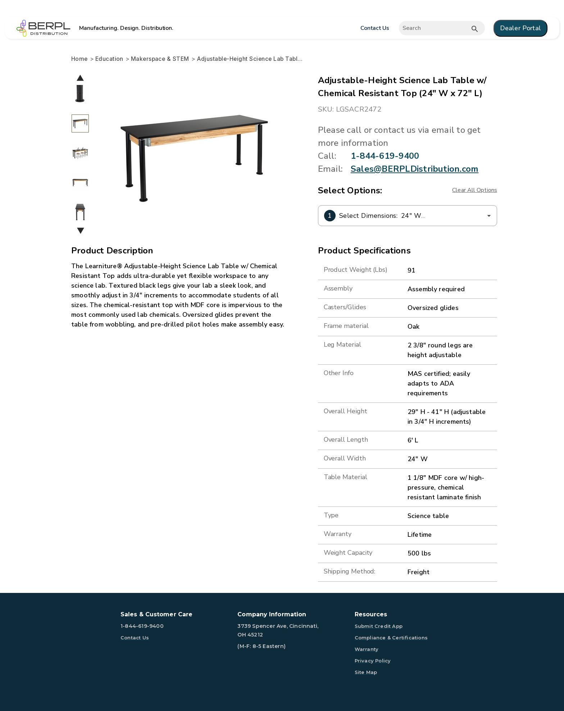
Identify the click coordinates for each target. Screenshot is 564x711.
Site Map (366, 672)
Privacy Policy (373, 660)
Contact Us (374, 28)
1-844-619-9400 (385, 156)
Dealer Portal (520, 28)
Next (80, 231)
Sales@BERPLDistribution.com (414, 169)
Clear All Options (474, 190)
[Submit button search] (474, 28)
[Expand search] (441, 28)
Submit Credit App (378, 626)
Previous (80, 78)
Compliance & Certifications (391, 637)
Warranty (367, 649)
